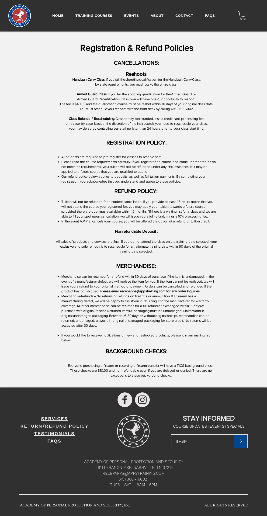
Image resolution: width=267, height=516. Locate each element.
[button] (243, 15)
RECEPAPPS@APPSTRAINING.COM (134, 473)
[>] (241, 441)
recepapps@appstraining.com (142, 291)
